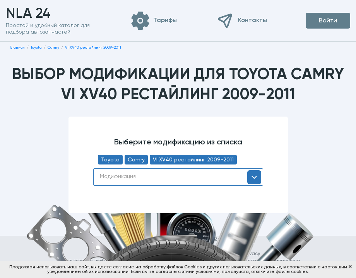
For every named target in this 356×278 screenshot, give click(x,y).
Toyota (110, 160)
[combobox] (178, 177)
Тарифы (165, 20)
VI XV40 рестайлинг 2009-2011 (193, 160)
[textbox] (178, 176)
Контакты (252, 20)
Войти (328, 21)
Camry (136, 160)
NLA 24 (40, 14)
